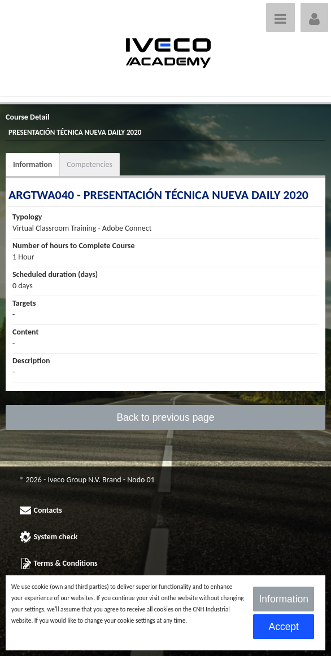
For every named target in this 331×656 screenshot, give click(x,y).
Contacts (48, 510)
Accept (283, 626)
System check (56, 536)
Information (32, 164)
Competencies (89, 164)
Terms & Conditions (66, 563)
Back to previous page (165, 417)
